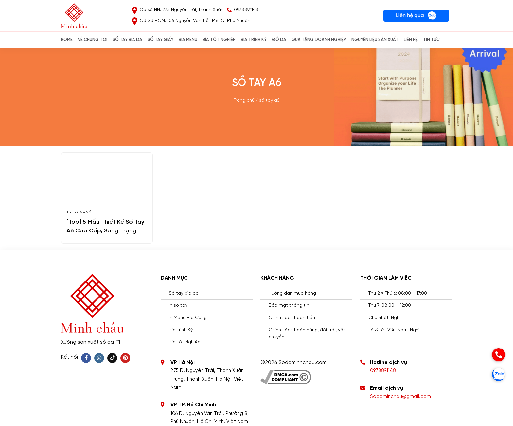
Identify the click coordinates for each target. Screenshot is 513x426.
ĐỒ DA (279, 40)
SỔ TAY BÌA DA (127, 40)
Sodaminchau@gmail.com (400, 396)
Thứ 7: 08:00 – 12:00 (389, 305)
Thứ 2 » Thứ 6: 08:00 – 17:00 (397, 293)
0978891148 (383, 370)
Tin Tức (431, 40)
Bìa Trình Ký (181, 330)
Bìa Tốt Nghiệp (185, 342)
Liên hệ (411, 40)
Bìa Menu (188, 40)
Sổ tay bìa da (184, 293)
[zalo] (498, 374)
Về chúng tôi (92, 40)
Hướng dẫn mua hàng (292, 293)
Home (67, 40)
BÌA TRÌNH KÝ (254, 40)
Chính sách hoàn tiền (292, 317)
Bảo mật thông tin (289, 305)
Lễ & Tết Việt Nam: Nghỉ (393, 330)
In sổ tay (178, 305)
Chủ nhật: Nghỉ (384, 317)
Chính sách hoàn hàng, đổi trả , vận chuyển (307, 334)
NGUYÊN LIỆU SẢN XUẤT (374, 40)
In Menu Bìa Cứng (188, 317)
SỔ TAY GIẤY (160, 40)
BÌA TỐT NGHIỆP (219, 40)
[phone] (498, 354)
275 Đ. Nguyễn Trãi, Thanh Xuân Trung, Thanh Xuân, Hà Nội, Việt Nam (207, 379)
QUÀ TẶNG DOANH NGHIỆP (319, 40)
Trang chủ (244, 100)
